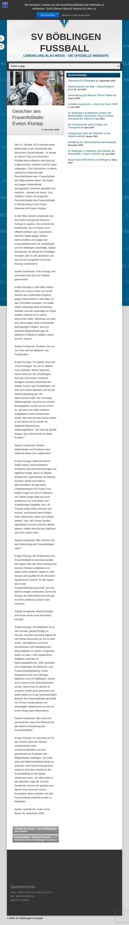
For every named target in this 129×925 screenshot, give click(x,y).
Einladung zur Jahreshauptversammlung (90, 142)
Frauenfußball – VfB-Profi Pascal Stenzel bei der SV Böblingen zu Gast (35, 838)
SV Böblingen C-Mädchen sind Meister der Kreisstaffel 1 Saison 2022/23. (91, 152)
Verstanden (48, 15)
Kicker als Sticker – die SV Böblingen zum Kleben (35, 830)
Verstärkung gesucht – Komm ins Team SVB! (93, 104)
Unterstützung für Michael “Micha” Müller (90, 95)
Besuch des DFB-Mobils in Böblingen (88, 159)
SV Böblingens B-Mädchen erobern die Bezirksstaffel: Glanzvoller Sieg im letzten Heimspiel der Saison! (91, 115)
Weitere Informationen (76, 15)
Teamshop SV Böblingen (81, 80)
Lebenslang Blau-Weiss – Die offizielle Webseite (66, 55)
